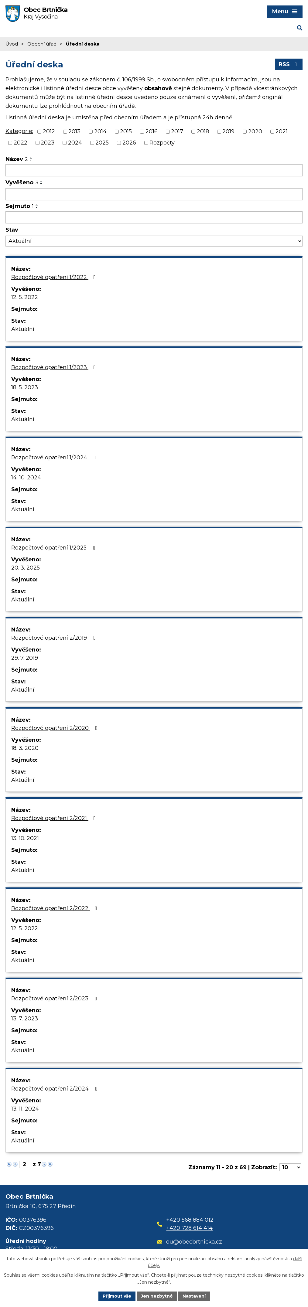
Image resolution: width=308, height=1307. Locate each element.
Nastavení (194, 1296)
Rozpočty (162, 142)
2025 (102, 142)
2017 (177, 131)
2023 (47, 142)
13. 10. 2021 (25, 838)
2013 (74, 131)
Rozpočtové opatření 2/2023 (55, 998)
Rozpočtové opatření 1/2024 (54, 457)
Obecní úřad (41, 44)
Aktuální (22, 329)
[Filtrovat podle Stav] (154, 241)
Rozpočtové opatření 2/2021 (54, 818)
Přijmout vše (117, 1296)
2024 (75, 142)
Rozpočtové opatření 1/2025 (54, 547)
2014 (100, 131)
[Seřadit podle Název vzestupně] (31, 158)
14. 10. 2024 (26, 477)
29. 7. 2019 (24, 658)
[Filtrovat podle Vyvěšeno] (154, 194)
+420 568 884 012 (190, 1220)
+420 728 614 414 (189, 1228)
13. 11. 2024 (25, 1108)
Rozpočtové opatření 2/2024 (55, 1088)
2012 (49, 131)
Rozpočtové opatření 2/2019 (54, 638)
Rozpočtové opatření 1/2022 (54, 277)
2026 (129, 142)
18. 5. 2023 (24, 387)
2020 (255, 131)
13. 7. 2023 (24, 1018)
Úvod (11, 44)
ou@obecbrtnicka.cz (189, 1241)
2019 (228, 131)
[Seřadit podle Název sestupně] (31, 160)
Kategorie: (19, 131)
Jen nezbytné (157, 1296)
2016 (151, 131)
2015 (126, 131)
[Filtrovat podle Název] (154, 170)
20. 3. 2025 (25, 567)
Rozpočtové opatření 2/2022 (55, 908)
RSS (289, 64)
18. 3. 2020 (25, 748)
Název (16, 159)
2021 (281, 131)
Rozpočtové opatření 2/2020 (55, 728)
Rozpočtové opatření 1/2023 (54, 367)
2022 (20, 142)
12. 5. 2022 (24, 297)
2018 (203, 131)
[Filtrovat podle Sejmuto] (154, 217)
